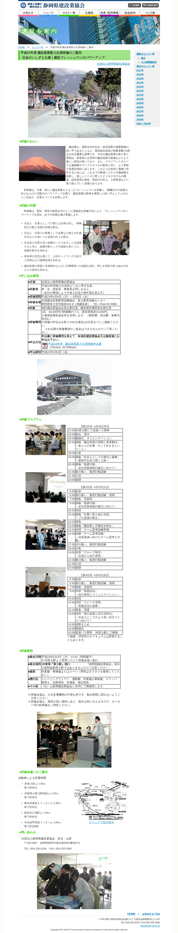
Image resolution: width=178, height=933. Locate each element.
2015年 (140, 78)
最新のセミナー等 (145, 54)
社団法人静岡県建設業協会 (113, 63)
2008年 (140, 107)
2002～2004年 (144, 123)
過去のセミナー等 (145, 66)
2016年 (140, 74)
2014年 (140, 82)
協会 (143, 58)
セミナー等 (37, 47)
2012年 (140, 91)
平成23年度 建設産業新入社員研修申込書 (74, 343)
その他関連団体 (149, 62)
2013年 (140, 86)
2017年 (140, 70)
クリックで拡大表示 (101, 822)
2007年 (140, 111)
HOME (21, 47)
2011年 (140, 95)
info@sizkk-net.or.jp (150, 926)
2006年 (140, 115)
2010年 (140, 99)
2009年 (140, 103)
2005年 (140, 119)
